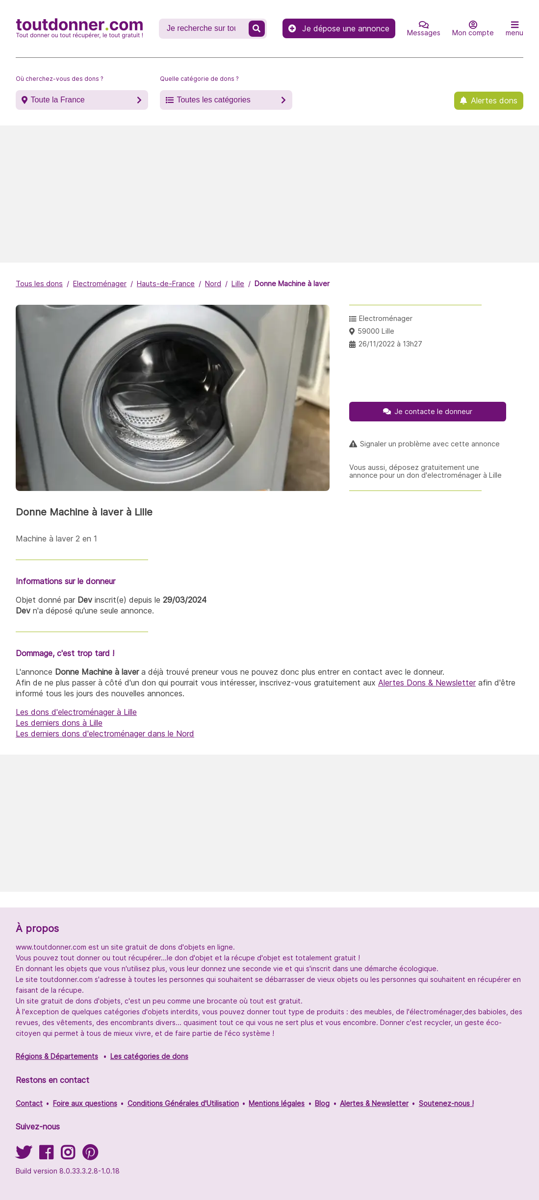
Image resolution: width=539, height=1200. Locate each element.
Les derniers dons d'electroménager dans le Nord (105, 733)
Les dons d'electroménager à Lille (76, 712)
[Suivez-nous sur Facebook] (46, 1155)
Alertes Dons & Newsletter (427, 682)
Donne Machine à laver (292, 283)
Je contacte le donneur (433, 411)
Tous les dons (39, 283)
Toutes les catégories (213, 100)
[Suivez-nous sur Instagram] (68, 1155)
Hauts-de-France (166, 283)
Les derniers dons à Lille (59, 723)
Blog (322, 1103)
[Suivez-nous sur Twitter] (23, 1155)
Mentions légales (277, 1103)
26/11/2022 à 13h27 (390, 344)
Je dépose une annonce (338, 28)
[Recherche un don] (205, 28)
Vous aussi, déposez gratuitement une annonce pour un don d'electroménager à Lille (425, 471)
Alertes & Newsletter (374, 1103)
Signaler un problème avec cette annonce (430, 444)
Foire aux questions (85, 1103)
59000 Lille (376, 331)
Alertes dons (494, 100)
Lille (237, 283)
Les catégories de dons (149, 1056)
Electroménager (100, 283)
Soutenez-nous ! (446, 1103)
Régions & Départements (57, 1056)
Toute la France (57, 100)
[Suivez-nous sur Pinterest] (90, 1155)
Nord (213, 283)
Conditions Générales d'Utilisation (183, 1103)
